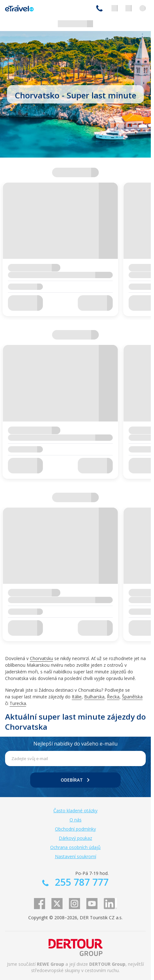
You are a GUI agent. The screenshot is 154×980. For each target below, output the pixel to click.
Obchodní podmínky (75, 829)
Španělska (132, 697)
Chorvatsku (41, 658)
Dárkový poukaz (75, 838)
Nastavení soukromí (75, 856)
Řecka (113, 697)
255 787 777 (99, 8)
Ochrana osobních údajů (75, 847)
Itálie (77, 697)
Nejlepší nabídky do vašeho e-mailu (75, 743)
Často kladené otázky (75, 811)
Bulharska (94, 697)
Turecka (18, 703)
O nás (76, 820)
